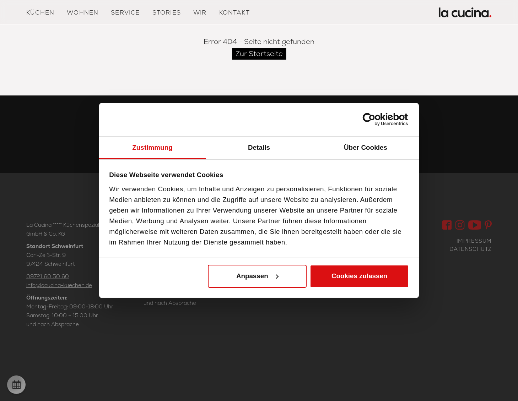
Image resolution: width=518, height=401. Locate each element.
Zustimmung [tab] (152, 147)
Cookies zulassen (359, 276)
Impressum (474, 240)
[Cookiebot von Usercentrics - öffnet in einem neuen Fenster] (378, 119)
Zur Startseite (259, 53)
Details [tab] (259, 147)
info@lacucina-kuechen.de (59, 285)
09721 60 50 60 (47, 276)
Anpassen (257, 276)
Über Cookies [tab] (365, 147)
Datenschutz (470, 249)
